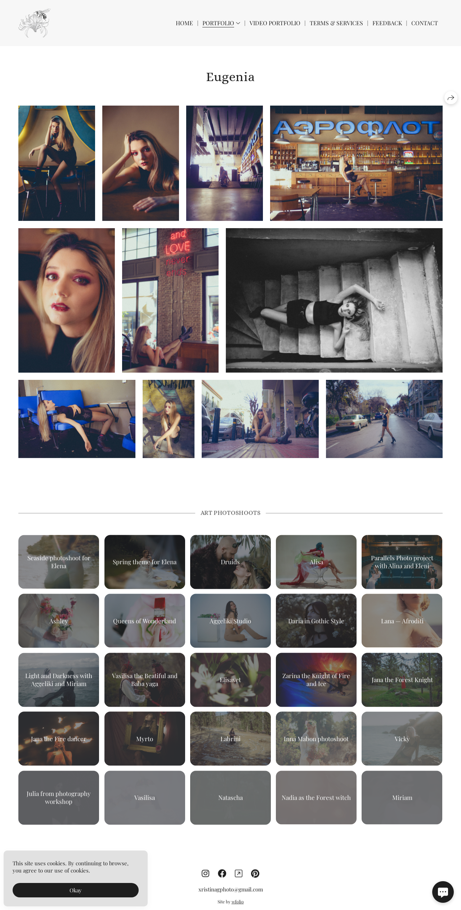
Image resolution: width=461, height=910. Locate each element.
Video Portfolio (275, 23)
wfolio (238, 907)
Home (184, 23)
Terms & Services (336, 23)
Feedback (387, 23)
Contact (424, 23)
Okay (76, 890)
